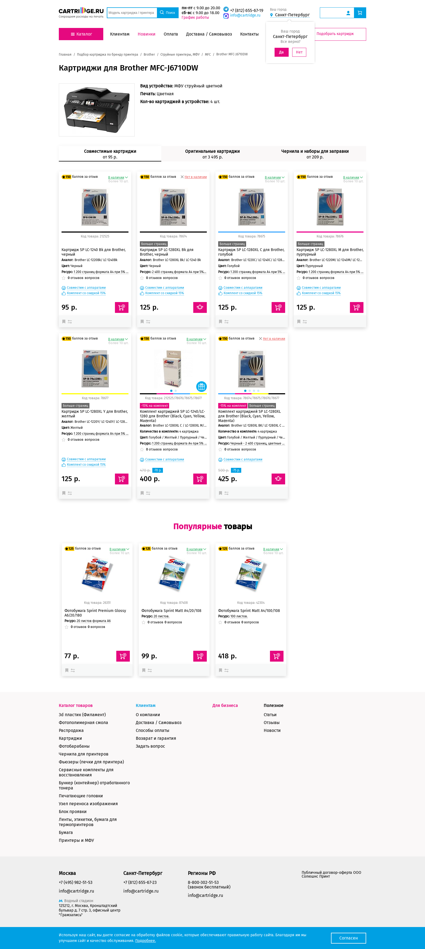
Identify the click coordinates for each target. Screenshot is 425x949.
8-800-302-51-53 (203, 882)
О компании (148, 714)
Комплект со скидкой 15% (86, 293)
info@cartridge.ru (245, 15)
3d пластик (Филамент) (82, 714)
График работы (195, 17)
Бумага (66, 832)
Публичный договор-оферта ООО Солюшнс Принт (331, 874)
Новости (272, 730)
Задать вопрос (150, 746)
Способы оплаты (152, 730)
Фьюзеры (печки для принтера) (91, 761)
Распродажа (71, 730)
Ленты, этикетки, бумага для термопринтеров (88, 822)
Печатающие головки (81, 795)
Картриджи (70, 738)
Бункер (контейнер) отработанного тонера (94, 785)
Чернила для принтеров (83, 754)
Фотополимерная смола (83, 722)
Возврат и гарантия (156, 738)
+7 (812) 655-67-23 (140, 882)
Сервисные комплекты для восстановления (86, 772)
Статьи (270, 714)
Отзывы (272, 722)
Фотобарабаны (74, 746)
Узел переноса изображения (88, 803)
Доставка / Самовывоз (159, 722)
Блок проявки (73, 811)
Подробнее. (145, 940)
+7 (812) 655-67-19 (246, 10)
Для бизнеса (225, 705)
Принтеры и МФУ (76, 840)
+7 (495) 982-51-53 (75, 882)
